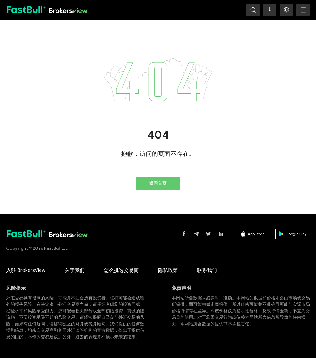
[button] (286, 10)
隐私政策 (168, 270)
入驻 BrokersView (25, 270)
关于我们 (75, 270)
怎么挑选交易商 (121, 270)
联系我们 (207, 270)
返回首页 (158, 183)
